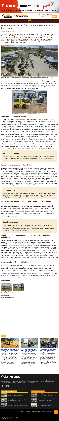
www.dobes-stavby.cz (21, 230)
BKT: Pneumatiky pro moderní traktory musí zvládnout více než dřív (47, 399)
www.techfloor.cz (41, 197)
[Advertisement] (29, 316)
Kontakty (22, 411)
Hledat (54, 16)
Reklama (28, 411)
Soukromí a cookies (46, 411)
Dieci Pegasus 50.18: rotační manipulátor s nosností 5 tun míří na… (18, 399)
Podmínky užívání (35, 411)
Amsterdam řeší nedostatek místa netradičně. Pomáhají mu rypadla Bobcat (18, 404)
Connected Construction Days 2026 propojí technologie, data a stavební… (17, 394)
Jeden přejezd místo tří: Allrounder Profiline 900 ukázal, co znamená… (46, 394)
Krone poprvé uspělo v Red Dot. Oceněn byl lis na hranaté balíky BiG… (47, 404)
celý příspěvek (10, 363)
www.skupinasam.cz (51, 160)
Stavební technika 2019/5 (8, 297)
